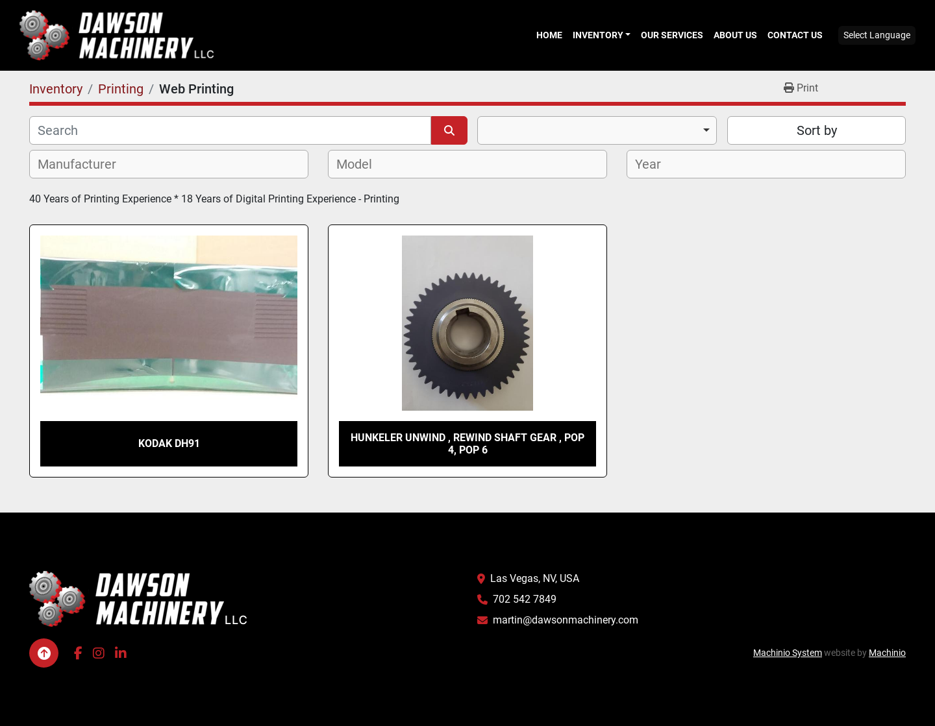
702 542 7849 (524, 599)
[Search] (230, 130)
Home (549, 35)
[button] (601, 35)
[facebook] (78, 653)
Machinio (887, 652)
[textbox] (84, 164)
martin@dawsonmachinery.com (565, 620)
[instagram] (99, 653)
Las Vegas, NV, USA (534, 578)
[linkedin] (121, 653)
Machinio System (787, 652)
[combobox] (597, 130)
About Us (735, 35)
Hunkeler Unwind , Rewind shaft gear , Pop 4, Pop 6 (467, 443)
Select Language (876, 35)
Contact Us (795, 35)
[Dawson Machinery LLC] (138, 598)
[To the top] (43, 653)
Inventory (598, 35)
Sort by (817, 130)
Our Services (672, 35)
